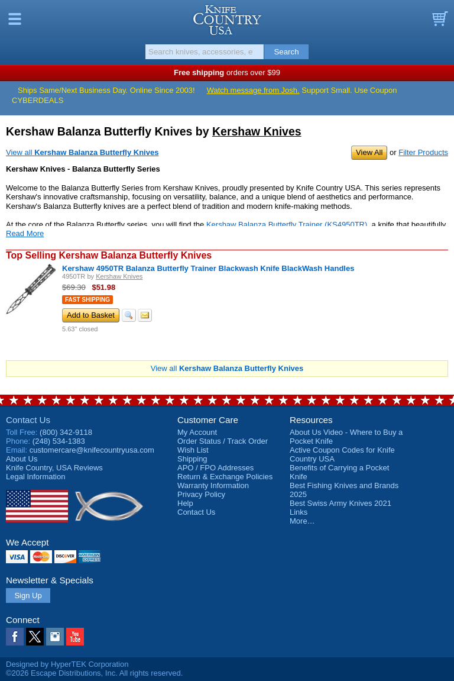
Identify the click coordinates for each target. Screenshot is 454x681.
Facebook (15, 637)
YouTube (75, 637)
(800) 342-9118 (66, 432)
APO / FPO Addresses (215, 467)
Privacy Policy (201, 494)
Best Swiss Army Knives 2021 (340, 503)
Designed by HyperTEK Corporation (67, 664)
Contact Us (28, 420)
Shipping (192, 458)
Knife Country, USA (227, 20)
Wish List (193, 450)
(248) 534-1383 (59, 441)
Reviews (54, 467)
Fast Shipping (87, 299)
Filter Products (423, 152)
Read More (25, 233)
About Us (21, 458)
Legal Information (35, 476)
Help (185, 503)
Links (298, 512)
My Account (197, 432)
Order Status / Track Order (222, 441)
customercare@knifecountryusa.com (92, 450)
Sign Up (27, 595)
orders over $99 (227, 72)
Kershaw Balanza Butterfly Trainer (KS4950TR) (286, 224)
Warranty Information (213, 485)
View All (369, 152)
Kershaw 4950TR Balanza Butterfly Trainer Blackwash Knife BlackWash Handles (208, 268)
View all (82, 152)
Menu (15, 19)
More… (302, 521)
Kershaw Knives (256, 131)
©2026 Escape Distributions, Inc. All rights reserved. (94, 673)
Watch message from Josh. (253, 90)
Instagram (55, 637)
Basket (439, 19)
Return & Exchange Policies (225, 476)
